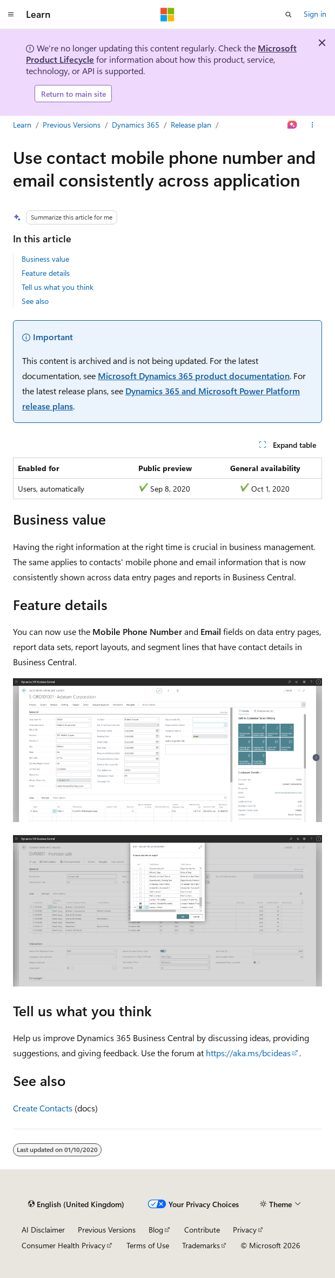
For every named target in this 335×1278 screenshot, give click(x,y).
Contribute (202, 1229)
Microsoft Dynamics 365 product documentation (194, 375)
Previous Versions (71, 125)
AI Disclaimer (43, 1229)
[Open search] (288, 14)
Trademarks (201, 1245)
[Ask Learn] (292, 125)
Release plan (191, 125)
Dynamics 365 (135, 125)
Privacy (245, 1229)
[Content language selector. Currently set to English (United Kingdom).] (76, 1204)
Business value (45, 259)
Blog (156, 1229)
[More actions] (312, 125)
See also (35, 301)
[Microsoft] (167, 15)
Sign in (315, 14)
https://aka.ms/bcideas (248, 1052)
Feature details (46, 273)
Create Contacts (42, 1108)
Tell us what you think (57, 287)
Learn (22, 125)
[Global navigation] (11, 14)
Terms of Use (147, 1245)
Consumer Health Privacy (63, 1245)
